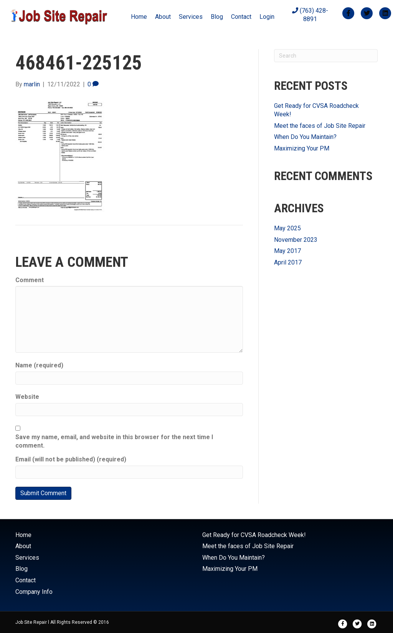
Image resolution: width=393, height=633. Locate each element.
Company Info (34, 591)
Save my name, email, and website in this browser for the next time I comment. (114, 441)
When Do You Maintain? (305, 136)
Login (266, 16)
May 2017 (287, 251)
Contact (241, 16)
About (163, 16)
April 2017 (288, 262)
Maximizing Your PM (301, 148)
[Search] (326, 55)
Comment (29, 280)
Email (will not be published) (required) (70, 459)
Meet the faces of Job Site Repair (319, 125)
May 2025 (287, 228)
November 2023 (295, 239)
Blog (217, 16)
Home (139, 16)
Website (27, 396)
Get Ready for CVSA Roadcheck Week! (254, 535)
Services (191, 16)
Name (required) (39, 365)
